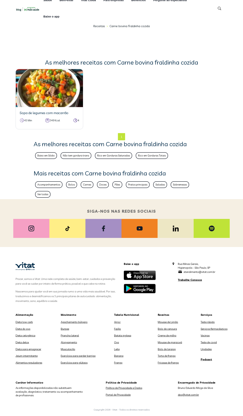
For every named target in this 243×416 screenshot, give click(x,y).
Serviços (206, 315)
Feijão (117, 329)
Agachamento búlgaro (74, 322)
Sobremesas (180, 184)
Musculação (68, 349)
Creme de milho (167, 335)
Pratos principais (137, 184)
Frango (118, 362)
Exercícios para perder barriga (78, 356)
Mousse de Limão (168, 322)
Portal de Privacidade (118, 394)
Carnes (87, 184)
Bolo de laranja (167, 349)
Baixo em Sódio (46, 155)
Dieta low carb (24, 322)
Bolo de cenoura (167, 329)
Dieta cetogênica (25, 335)
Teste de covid (209, 342)
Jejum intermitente (27, 356)
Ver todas (42, 194)
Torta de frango (167, 356)
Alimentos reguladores (29, 362)
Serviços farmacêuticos (214, 329)
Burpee (65, 329)
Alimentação (24, 315)
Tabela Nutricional (126, 315)
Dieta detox (22, 342)
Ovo (116, 342)
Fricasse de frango (168, 362)
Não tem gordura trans (76, 155)
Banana (118, 356)
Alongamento (69, 342)
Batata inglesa (122, 335)
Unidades (206, 349)
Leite (117, 349)
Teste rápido (208, 322)
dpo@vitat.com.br (188, 394)
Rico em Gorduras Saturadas (113, 155)
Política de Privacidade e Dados (124, 388)
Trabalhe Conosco (190, 280)
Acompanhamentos (48, 184)
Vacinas (205, 335)
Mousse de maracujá (170, 342)
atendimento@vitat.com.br (199, 272)
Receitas (99, 26)
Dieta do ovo (23, 329)
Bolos (71, 184)
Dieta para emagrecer (28, 349)
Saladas (160, 184)
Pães (117, 184)
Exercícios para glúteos (74, 362)
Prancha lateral (70, 335)
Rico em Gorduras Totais (152, 155)
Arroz (117, 322)
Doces (103, 184)
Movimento (68, 315)
